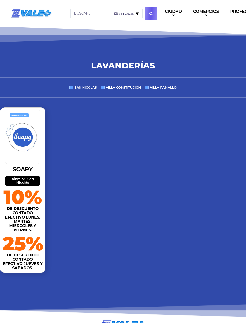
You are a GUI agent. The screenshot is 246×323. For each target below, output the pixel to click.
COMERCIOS (207, 14)
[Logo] (31, 13)
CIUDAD (174, 14)
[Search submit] (151, 13)
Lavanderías (19, 115)
